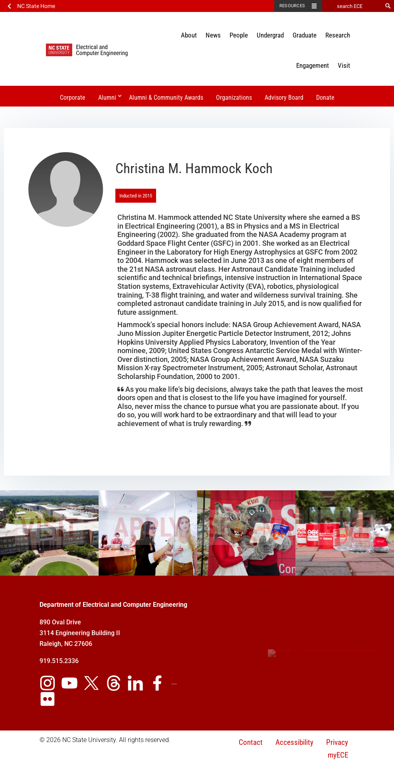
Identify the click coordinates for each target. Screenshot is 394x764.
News (213, 35)
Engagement (312, 65)
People (239, 35)
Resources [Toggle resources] (292, 5)
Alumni (107, 97)
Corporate (72, 97)
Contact (251, 742)
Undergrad (270, 35)
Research (337, 35)
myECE (338, 755)
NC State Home (36, 6)
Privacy (337, 742)
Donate (325, 97)
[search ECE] (352, 6)
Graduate (305, 35)
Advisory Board (284, 97)
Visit (344, 65)
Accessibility (294, 742)
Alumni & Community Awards (166, 97)
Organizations (234, 97)
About (189, 35)
